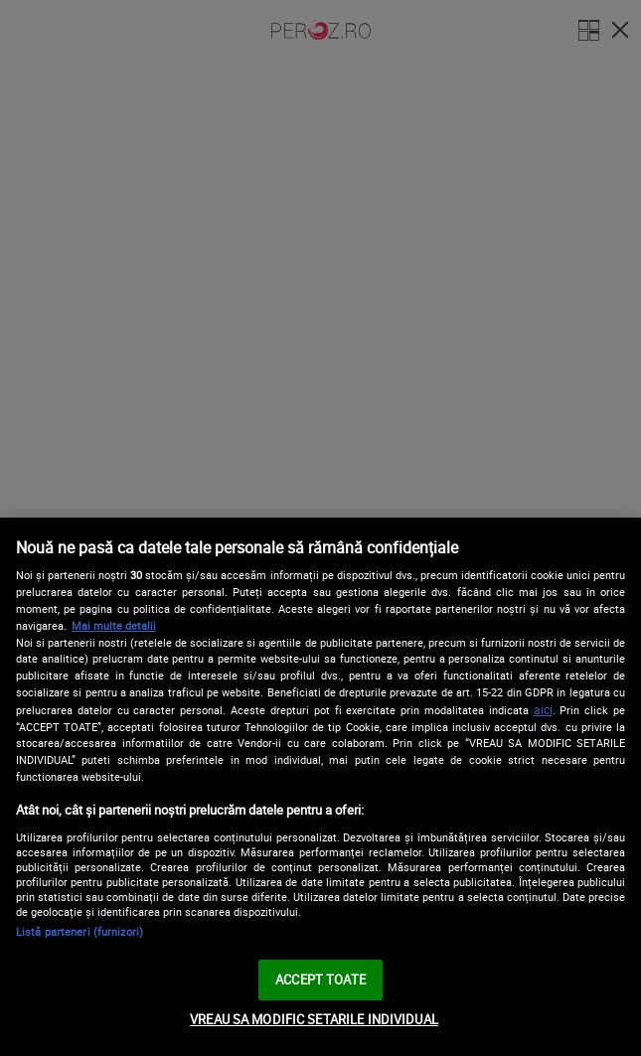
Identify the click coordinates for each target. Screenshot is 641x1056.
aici (543, 709)
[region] (320, 787)
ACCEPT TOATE (320, 979)
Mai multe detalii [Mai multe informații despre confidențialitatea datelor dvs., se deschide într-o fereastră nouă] (114, 625)
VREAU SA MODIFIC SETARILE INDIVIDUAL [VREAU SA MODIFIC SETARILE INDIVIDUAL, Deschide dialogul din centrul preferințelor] (314, 1019)
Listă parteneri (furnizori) (79, 931)
